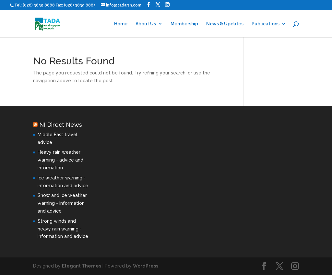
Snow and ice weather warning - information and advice (62, 203)
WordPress (145, 265)
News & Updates (224, 23)
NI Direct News (60, 124)
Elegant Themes (81, 265)
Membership (184, 23)
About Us (146, 23)
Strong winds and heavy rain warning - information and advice (63, 228)
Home (120, 23)
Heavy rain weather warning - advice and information (60, 160)
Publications (265, 23)
